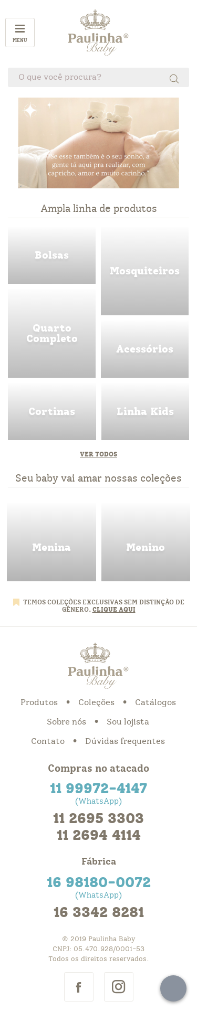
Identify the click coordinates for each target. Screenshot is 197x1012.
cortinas (52, 411)
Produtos (39, 702)
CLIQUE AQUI (114, 609)
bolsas (52, 255)
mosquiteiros (145, 271)
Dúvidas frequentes (125, 741)
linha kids (145, 411)
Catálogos (155, 702)
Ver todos (98, 454)
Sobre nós (66, 722)
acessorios (145, 349)
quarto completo (52, 333)
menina (51, 542)
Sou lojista (128, 722)
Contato (48, 741)
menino (146, 542)
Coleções (96, 702)
